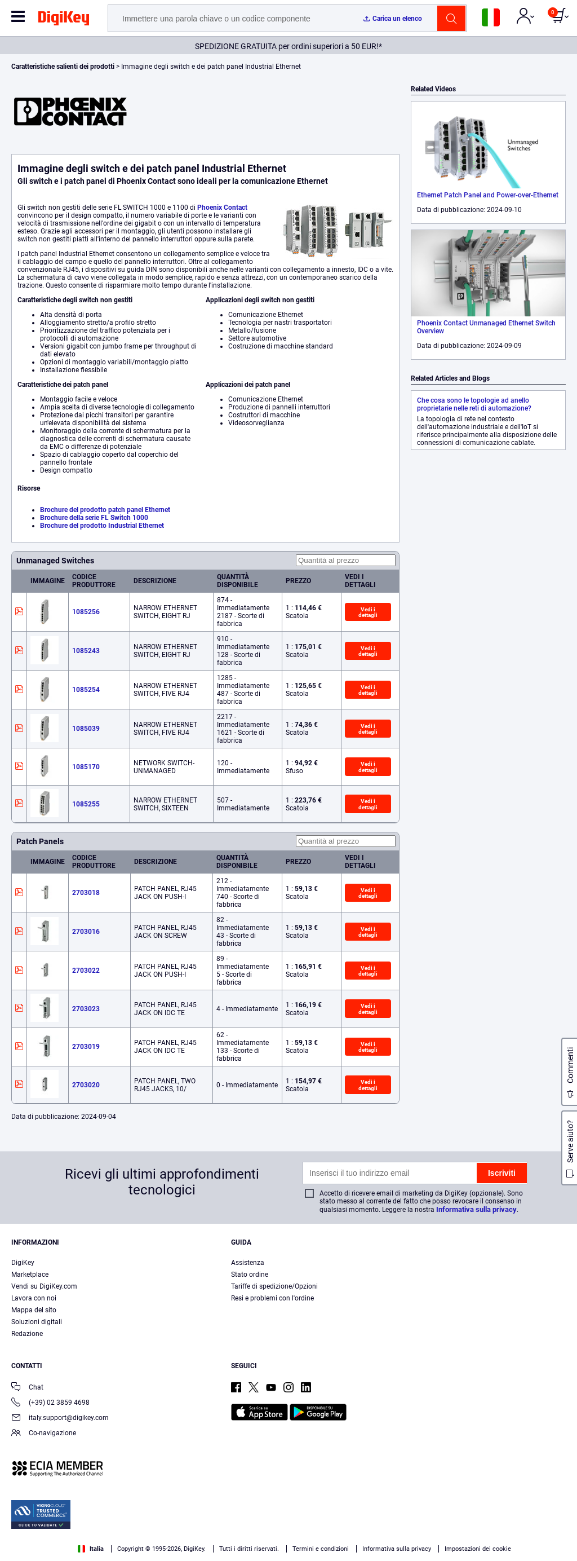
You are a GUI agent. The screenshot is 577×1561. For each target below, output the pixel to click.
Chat (27, 1388)
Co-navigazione (43, 1433)
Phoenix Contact (222, 207)
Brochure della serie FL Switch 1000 (94, 518)
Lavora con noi (33, 1298)
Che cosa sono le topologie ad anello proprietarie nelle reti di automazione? (474, 404)
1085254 (86, 690)
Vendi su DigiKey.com (44, 1286)
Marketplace (29, 1274)
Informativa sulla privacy (476, 1209)
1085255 (86, 804)
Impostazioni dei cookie (478, 1549)
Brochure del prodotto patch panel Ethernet (105, 510)
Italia (91, 1549)
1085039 (86, 729)
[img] (63, 20)
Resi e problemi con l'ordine (272, 1298)
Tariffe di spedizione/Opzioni (274, 1286)
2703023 (86, 1009)
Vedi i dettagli (368, 612)
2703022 (86, 970)
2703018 (86, 893)
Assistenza (247, 1263)
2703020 (86, 1085)
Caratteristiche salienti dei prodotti (63, 66)
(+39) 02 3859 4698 (50, 1403)
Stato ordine (249, 1274)
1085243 (86, 651)
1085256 (86, 612)
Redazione (27, 1334)
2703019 (86, 1047)
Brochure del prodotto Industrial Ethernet (102, 526)
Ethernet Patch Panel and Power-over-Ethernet (487, 195)
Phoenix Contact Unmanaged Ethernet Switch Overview (486, 327)
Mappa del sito (33, 1310)
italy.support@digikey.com (60, 1418)
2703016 (86, 932)
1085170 (86, 767)
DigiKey (22, 1263)
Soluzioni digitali (36, 1322)
